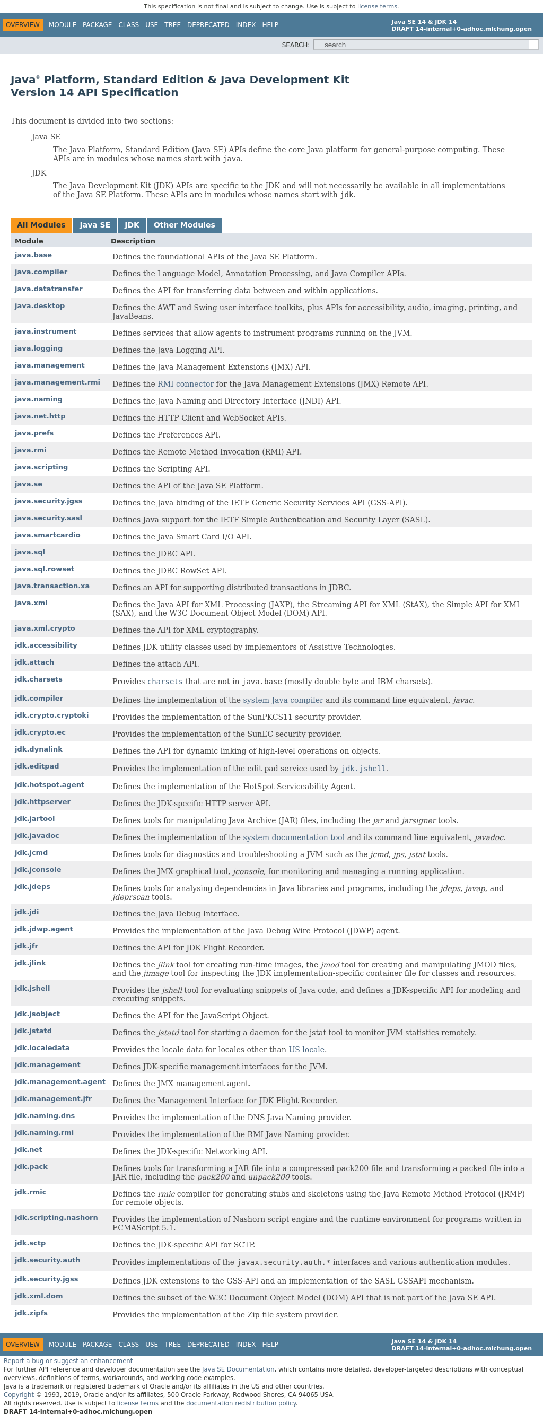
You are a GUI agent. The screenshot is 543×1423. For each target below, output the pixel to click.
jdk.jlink (30, 963)
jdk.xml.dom (39, 1296)
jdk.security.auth (48, 1260)
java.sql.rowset (44, 569)
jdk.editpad (37, 766)
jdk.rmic (30, 1192)
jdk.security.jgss (46, 1279)
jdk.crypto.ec (40, 732)
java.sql (30, 552)
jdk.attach (34, 662)
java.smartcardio (48, 535)
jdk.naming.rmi (44, 1133)
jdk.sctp (30, 1243)
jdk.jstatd (33, 1031)
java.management (50, 365)
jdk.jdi (27, 912)
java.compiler (41, 272)
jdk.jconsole (38, 870)
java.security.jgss (48, 501)
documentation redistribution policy (240, 1403)
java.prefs (34, 433)
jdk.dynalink (39, 749)
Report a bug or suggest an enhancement (68, 1361)
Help (270, 25)
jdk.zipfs (31, 1313)
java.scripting (41, 467)
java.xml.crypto (45, 628)
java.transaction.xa (52, 586)
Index (246, 25)
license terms (377, 6)
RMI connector (185, 384)
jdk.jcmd (31, 853)
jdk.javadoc (37, 836)
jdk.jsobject (37, 1014)
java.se (28, 484)
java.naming (39, 399)
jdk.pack (31, 1167)
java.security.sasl (48, 518)
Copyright (19, 1395)
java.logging (39, 348)
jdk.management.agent (60, 1082)
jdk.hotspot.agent (49, 785)
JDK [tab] (132, 225)
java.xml (31, 603)
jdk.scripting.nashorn (56, 1217)
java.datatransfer (49, 289)
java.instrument (46, 331)
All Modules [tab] (41, 225)
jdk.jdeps (32, 887)
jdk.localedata (42, 1048)
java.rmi (31, 450)
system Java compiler (283, 700)
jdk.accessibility (46, 645)
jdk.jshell (32, 988)
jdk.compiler (39, 698)
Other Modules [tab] (184, 225)
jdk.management (48, 1065)
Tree (172, 25)
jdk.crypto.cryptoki (52, 715)
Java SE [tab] (95, 225)
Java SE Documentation (238, 1369)
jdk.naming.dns (45, 1116)
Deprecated (208, 25)
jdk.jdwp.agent (44, 929)
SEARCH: (296, 45)
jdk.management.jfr (53, 1099)
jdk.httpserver (43, 802)
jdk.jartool (35, 819)
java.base (33, 255)
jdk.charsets (39, 679)
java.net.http (40, 416)
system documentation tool (294, 837)
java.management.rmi (57, 382)
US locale (306, 1049)
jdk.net (28, 1150)
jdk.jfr (26, 946)
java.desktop (40, 306)
